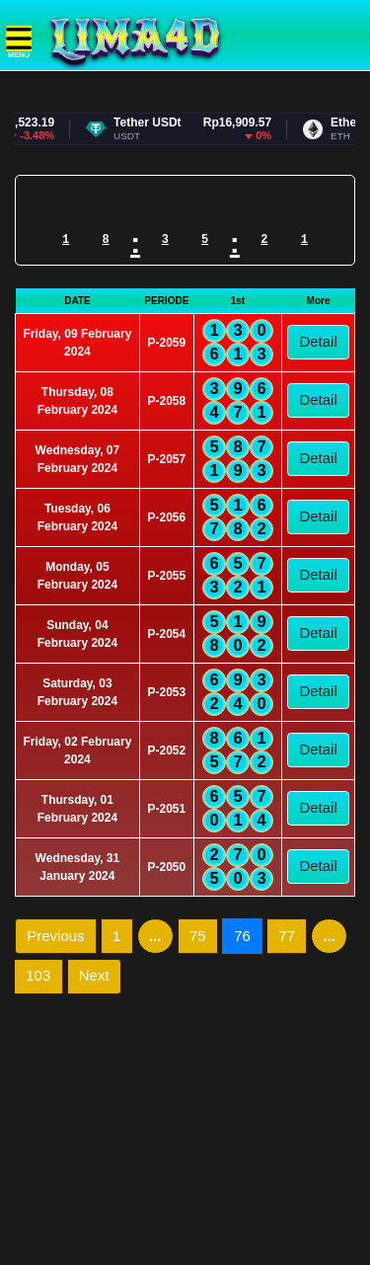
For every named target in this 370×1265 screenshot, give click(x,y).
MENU (19, 42)
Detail (317, 341)
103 (38, 975)
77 (286, 935)
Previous (55, 935)
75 (197, 935)
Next (94, 975)
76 (248, 935)
